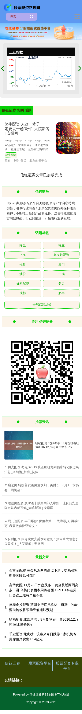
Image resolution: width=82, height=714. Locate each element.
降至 (22, 245)
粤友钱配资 (61, 255)
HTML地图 (62, 694)
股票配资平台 (39, 663)
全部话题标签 (42, 304)
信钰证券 (12, 663)
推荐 (22, 264)
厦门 (61, 264)
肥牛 (61, 293)
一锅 (61, 274)
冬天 (61, 283)
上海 (22, 255)
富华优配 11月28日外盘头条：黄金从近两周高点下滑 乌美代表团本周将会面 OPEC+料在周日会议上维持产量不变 (43, 590)
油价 (22, 274)
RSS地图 (48, 694)
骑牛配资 (10, 154)
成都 (22, 293)
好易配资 (22, 283)
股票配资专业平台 (67, 665)
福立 (61, 245)
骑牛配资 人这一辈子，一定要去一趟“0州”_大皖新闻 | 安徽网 (27, 128)
